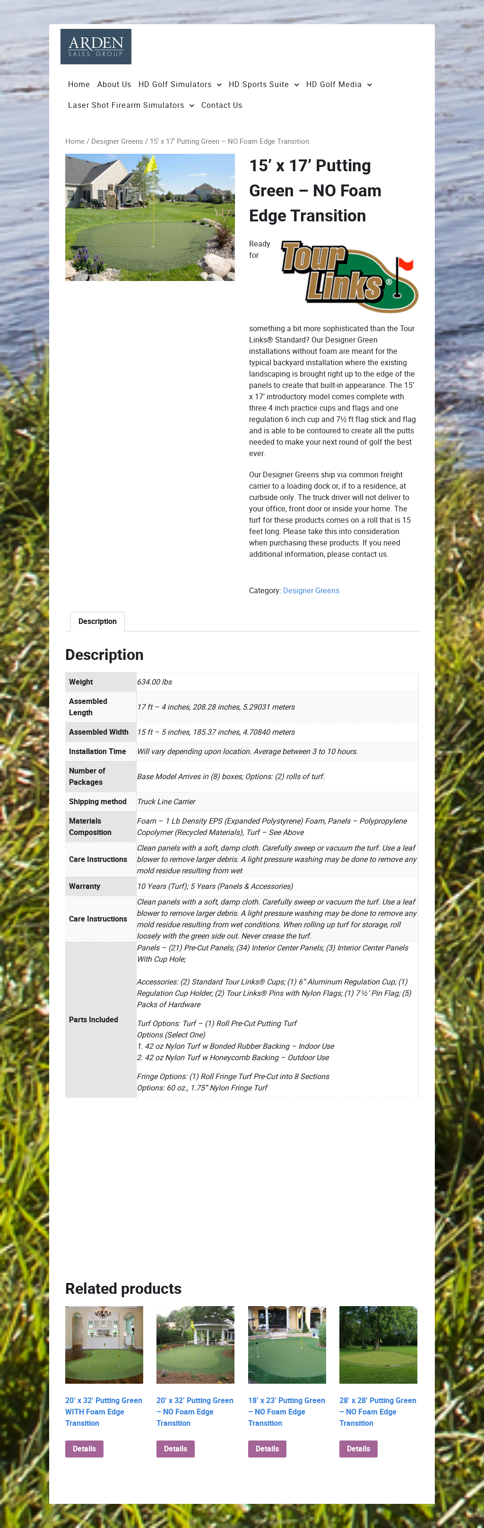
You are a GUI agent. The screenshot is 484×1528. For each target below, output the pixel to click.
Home (75, 141)
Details (84, 1449)
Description (97, 621)
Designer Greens (117, 141)
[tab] (97, 622)
